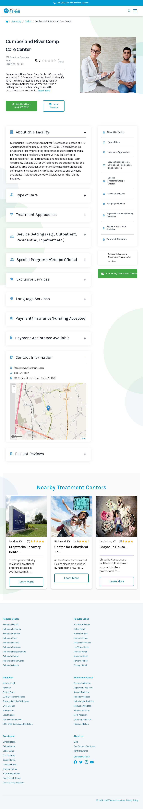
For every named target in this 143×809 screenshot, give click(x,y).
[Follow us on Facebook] (75, 762)
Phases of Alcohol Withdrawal (16, 701)
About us (78, 736)
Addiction (8, 678)
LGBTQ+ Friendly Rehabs (14, 697)
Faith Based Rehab (11, 774)
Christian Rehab (10, 765)
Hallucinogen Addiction (84, 701)
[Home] (8, 21)
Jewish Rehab (9, 760)
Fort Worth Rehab (82, 625)
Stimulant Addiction (82, 683)
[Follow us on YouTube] (92, 762)
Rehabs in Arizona (11, 643)
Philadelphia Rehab (82, 643)
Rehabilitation (9, 747)
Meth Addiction (80, 715)
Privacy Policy (132, 800)
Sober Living (8, 751)
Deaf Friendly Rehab (12, 778)
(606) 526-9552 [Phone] (21, 373)
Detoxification (9, 742)
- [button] (14, 391)
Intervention (8, 711)
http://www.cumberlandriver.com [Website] (29, 368)
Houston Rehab (81, 638)
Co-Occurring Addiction (13, 783)
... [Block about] (42, 90)
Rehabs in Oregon (11, 656)
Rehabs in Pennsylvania (13, 661)
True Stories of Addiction (85, 747)
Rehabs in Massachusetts (14, 652)
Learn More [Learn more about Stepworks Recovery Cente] (26, 582)
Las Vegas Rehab (81, 647)
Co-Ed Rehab (9, 756)
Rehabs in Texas (10, 638)
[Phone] (21, 106)
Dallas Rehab (80, 629)
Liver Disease (9, 706)
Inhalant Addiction (82, 711)
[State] (17, 21)
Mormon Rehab (10, 769)
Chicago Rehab (80, 665)
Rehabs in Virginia (11, 665)
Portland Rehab (81, 661)
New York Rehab (81, 656)
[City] (29, 21)
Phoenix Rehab (80, 652)
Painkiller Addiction (82, 697)
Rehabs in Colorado (12, 647)
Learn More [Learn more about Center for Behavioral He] (71, 578)
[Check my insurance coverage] (117, 273)
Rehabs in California (12, 629)
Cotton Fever (9, 692)
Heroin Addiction (81, 724)
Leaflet (83, 438)
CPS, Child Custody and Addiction (18, 724)
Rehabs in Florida (10, 625)
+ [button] (14, 387)
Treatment (9, 736)
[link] (117, 142)
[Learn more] (117, 257)
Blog (76, 742)
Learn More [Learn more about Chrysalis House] (116, 581)
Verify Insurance (81, 751)
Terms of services (117, 800)
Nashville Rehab (81, 634)
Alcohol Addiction (81, 692)
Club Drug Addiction (82, 720)
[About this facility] (117, 132)
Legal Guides (8, 715)
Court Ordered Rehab (12, 720)
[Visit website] (53, 106)
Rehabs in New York (11, 634)
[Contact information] (117, 239)
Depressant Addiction (83, 688)
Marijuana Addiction (82, 706)
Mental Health (9, 683)
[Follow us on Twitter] (81, 762)
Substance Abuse (83, 678)
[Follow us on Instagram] (86, 762)
